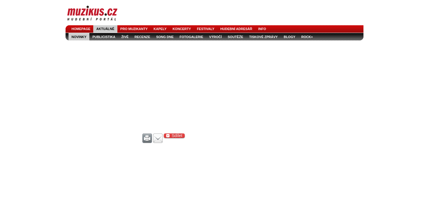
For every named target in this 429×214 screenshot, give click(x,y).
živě (124, 37)
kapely (160, 29)
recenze (142, 37)
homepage (81, 29)
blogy (289, 37)
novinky (79, 37)
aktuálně (105, 29)
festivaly (205, 29)
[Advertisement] (214, 85)
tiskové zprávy (263, 37)
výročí (215, 37)
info (262, 29)
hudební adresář (236, 29)
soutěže (235, 37)
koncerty (181, 29)
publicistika (103, 37)
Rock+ (307, 37)
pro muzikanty (134, 29)
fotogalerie (191, 37)
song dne (165, 37)
